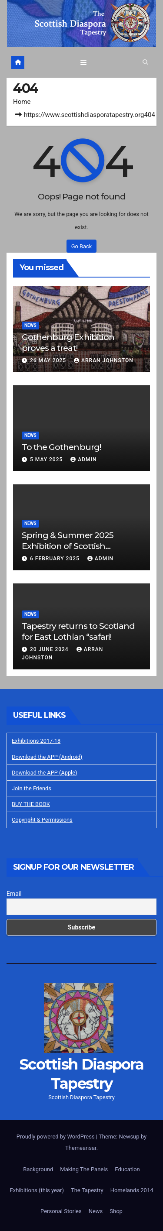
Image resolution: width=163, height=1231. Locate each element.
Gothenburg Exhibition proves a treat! (68, 342)
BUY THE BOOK (31, 804)
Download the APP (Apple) (44, 772)
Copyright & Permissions (42, 819)
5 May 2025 (47, 459)
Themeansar (80, 1148)
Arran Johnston (103, 360)
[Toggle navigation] (83, 62)
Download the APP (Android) (47, 757)
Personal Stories (61, 1211)
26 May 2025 (49, 360)
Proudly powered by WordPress (56, 1136)
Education (127, 1169)
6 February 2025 (55, 558)
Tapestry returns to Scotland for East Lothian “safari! (78, 631)
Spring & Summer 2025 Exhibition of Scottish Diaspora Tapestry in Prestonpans (67, 551)
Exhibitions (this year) (36, 1190)
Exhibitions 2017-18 (36, 740)
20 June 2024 (50, 649)
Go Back (81, 246)
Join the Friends (31, 788)
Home (21, 102)
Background (38, 1169)
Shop (116, 1211)
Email (14, 893)
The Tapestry (87, 1190)
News (30, 325)
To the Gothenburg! (61, 447)
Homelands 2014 (131, 1190)
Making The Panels (84, 1169)
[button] (145, 62)
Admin (83, 459)
